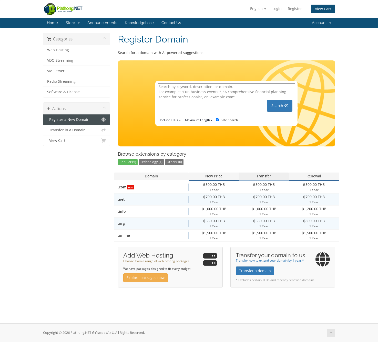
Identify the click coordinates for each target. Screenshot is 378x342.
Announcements (102, 22)
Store (73, 22)
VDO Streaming (60, 60)
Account (321, 22)
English (258, 8)
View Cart (323, 8)
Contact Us (171, 22)
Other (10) (174, 162)
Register (295, 8)
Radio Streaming (61, 81)
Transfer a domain (255, 270)
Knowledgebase (139, 22)
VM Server (56, 71)
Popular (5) (127, 162)
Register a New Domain (76, 119)
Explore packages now (146, 277)
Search (279, 105)
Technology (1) (151, 162)
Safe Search (227, 120)
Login (277, 8)
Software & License (63, 92)
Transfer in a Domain (76, 130)
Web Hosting (58, 50)
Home (52, 22)
